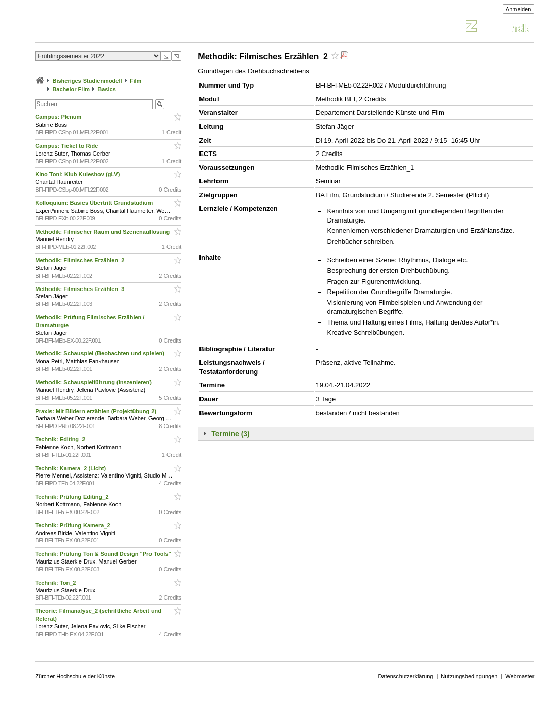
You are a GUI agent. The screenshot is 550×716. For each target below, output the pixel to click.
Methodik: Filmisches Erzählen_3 (80, 289)
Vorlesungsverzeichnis (111, 28)
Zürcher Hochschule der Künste (75, 676)
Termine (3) (230, 434)
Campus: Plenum (59, 117)
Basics (106, 89)
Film (136, 81)
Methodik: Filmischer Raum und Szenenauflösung (103, 232)
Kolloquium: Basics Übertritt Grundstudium (94, 203)
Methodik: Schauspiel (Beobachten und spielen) (100, 353)
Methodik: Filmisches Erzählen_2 (80, 260)
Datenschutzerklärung (405, 676)
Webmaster (519, 676)
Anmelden (518, 9)
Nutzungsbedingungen (469, 676)
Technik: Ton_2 (56, 582)
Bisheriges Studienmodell (87, 81)
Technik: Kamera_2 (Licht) (71, 468)
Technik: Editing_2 (61, 439)
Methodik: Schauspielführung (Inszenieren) (94, 382)
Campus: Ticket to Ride (67, 146)
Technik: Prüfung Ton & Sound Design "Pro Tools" (103, 554)
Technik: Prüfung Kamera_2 (73, 525)
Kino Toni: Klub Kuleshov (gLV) (78, 174)
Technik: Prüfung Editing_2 (72, 496)
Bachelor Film (71, 89)
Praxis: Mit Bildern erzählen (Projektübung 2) (96, 411)
